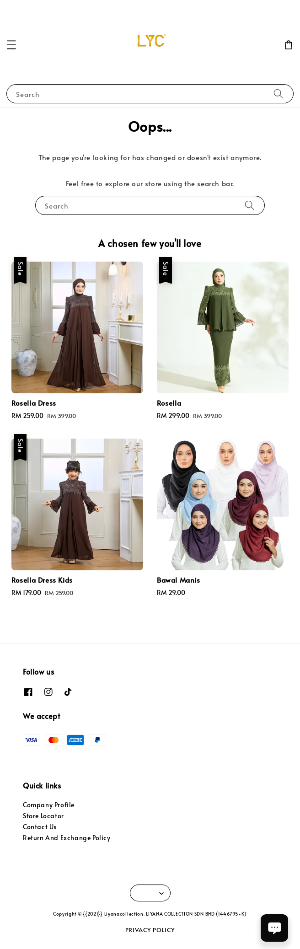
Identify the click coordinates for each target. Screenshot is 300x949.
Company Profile (49, 804)
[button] (11, 45)
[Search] (278, 93)
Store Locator (43, 815)
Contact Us (40, 826)
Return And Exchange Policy (67, 837)
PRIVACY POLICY (150, 930)
